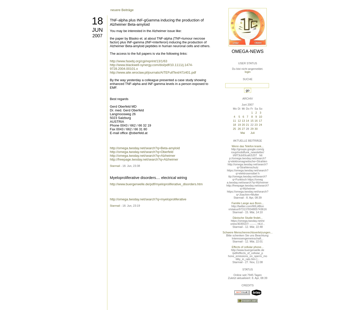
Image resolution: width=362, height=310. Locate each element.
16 (256, 120)
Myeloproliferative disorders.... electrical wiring (148, 177)
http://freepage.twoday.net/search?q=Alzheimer (144, 159)
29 (251, 128)
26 (239, 128)
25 (234, 128)
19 (239, 124)
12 (239, 120)
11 (234, 120)
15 (251, 120)
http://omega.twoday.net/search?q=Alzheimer (142, 156)
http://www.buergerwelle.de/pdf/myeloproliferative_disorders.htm (156, 184)
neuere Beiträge (122, 10)
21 (247, 124)
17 (260, 120)
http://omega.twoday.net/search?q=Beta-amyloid (145, 148)
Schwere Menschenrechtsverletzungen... (248, 232)
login (247, 71)
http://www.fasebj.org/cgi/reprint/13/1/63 (138, 61)
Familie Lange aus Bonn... (248, 203)
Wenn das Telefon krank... (248, 146)
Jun (97, 30)
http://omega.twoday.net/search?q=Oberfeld (141, 152)
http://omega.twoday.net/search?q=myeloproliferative (148, 199)
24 (260, 124)
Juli (252, 132)
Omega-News (247, 51)
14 (247, 120)
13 (243, 120)
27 (243, 128)
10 (260, 116)
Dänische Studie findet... (247, 217)
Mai (243, 132)
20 (243, 124)
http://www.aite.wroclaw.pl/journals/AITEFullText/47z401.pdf (153, 72)
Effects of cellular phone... (247, 247)
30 (256, 128)
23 (256, 124)
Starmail (115, 165)
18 (97, 20)
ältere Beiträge (121, 201)
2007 (97, 35)
